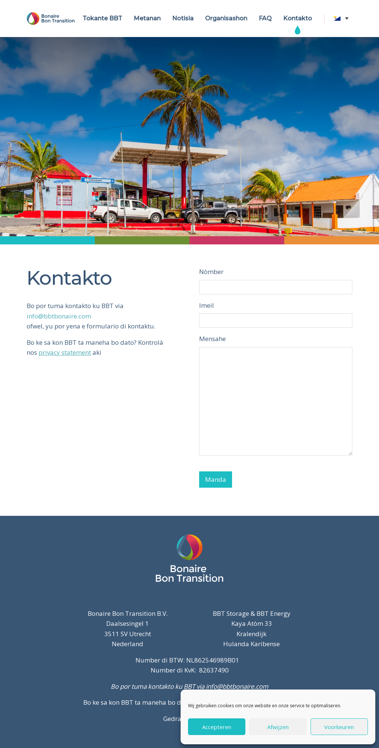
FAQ (265, 18)
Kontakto (297, 18)
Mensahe (212, 338)
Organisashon (226, 18)
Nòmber (211, 271)
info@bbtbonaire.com (59, 316)
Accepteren (216, 727)
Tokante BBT (102, 18)
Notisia (183, 18)
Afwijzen (278, 727)
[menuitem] (343, 18)
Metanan (147, 18)
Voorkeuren (339, 727)
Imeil (206, 305)
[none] (343, 18)
